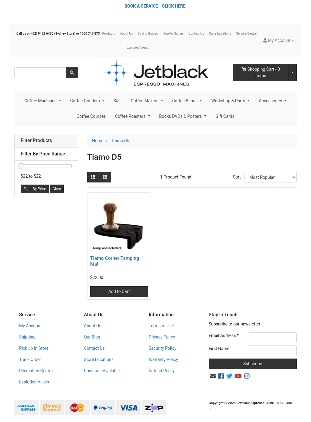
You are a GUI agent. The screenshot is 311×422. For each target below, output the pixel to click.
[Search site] (72, 72)
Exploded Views (138, 47)
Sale (118, 100)
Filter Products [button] (36, 140)
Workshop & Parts (228, 100)
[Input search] (40, 72)
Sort (237, 177)
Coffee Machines (40, 100)
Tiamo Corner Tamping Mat (114, 261)
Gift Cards (225, 116)
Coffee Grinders (85, 100)
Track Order (30, 359)
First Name (219, 348)
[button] (278, 40)
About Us (126, 34)
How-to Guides (173, 34)
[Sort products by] (270, 177)
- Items (260, 72)
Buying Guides (148, 34)
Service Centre (246, 34)
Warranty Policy (163, 359)
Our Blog (92, 337)
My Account (30, 325)
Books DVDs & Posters (181, 116)
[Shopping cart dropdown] (292, 72)
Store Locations (220, 34)
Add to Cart (119, 291)
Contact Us (196, 34)
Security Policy (162, 348)
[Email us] (213, 376)
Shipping (27, 337)
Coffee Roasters (131, 116)
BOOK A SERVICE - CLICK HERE (155, 6)
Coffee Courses (91, 116)
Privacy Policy (162, 337)
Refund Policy (162, 370)
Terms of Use (161, 325)
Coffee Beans (185, 100)
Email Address (224, 335)
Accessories (271, 100)
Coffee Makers (145, 100)
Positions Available (102, 370)
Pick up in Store (34, 348)
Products (108, 34)
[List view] (105, 177)
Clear (57, 189)
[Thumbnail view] (93, 177)
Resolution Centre (36, 370)
